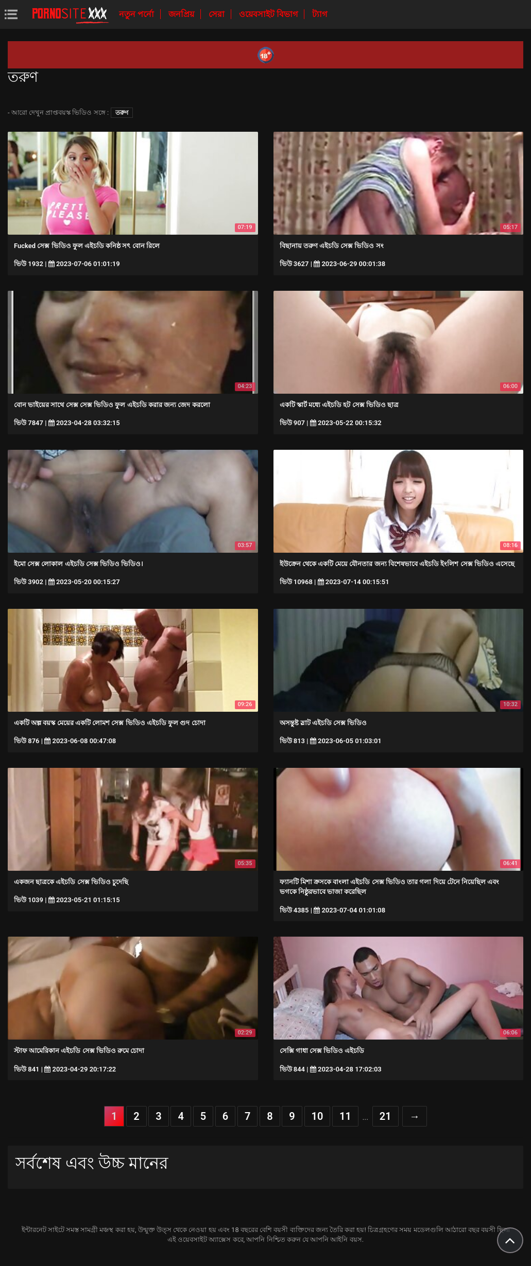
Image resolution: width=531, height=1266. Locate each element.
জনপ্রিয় (182, 14)
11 (345, 1116)
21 (385, 1116)
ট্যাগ (319, 14)
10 (317, 1116)
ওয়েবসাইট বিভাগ (269, 14)
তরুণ (121, 112)
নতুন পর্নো (137, 14)
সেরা (218, 14)
